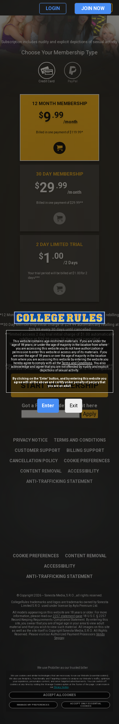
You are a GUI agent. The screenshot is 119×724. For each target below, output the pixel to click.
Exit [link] (74, 405)
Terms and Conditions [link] (77, 363)
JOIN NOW (93, 8)
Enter (48, 405)
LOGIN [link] (53, 8)
